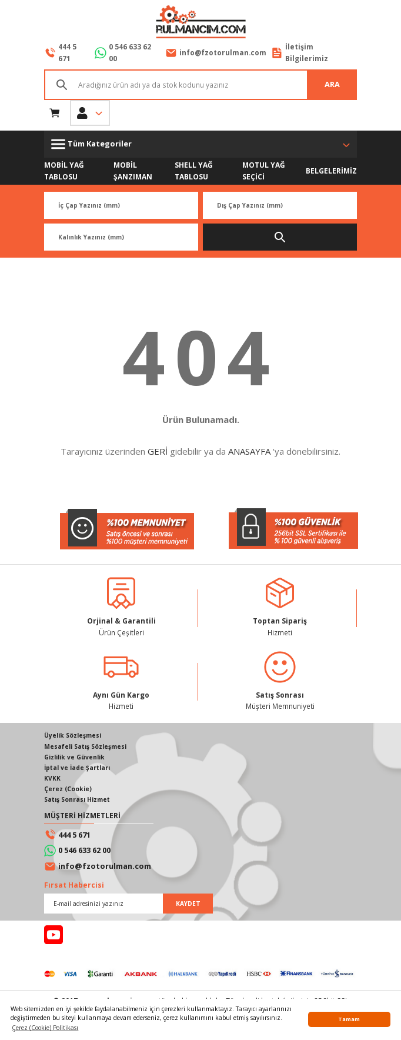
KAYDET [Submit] (188, 903)
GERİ (158, 451)
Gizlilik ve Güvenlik (74, 757)
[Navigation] (200, 144)
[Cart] (54, 113)
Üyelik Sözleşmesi (72, 735)
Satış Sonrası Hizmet (77, 799)
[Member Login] (90, 113)
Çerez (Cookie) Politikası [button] (45, 1028)
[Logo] (200, 23)
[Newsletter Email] (128, 904)
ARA (332, 84)
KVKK (52, 778)
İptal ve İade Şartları (77, 768)
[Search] (200, 84)
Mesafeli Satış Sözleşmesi (85, 746)
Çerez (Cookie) (68, 789)
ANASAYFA (249, 451)
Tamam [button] (349, 1019)
